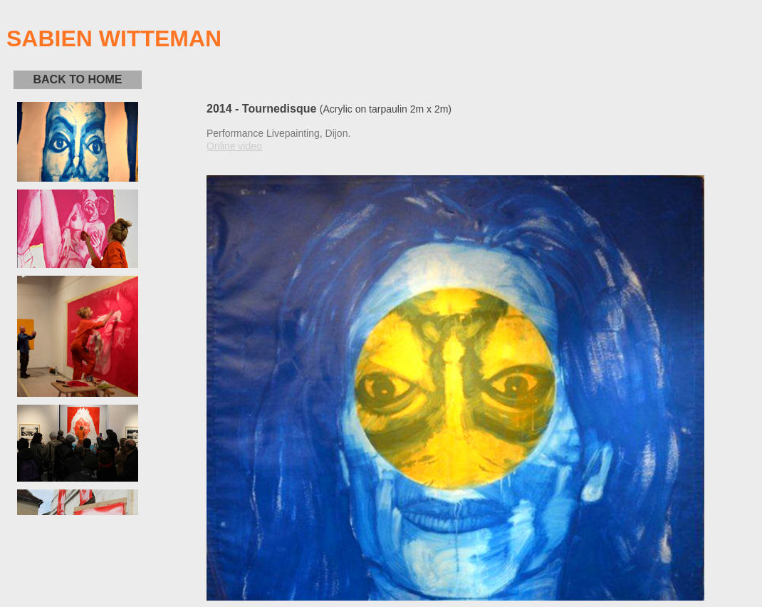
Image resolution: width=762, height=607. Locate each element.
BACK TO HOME (77, 79)
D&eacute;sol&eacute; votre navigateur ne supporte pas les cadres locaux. (77, 308)
